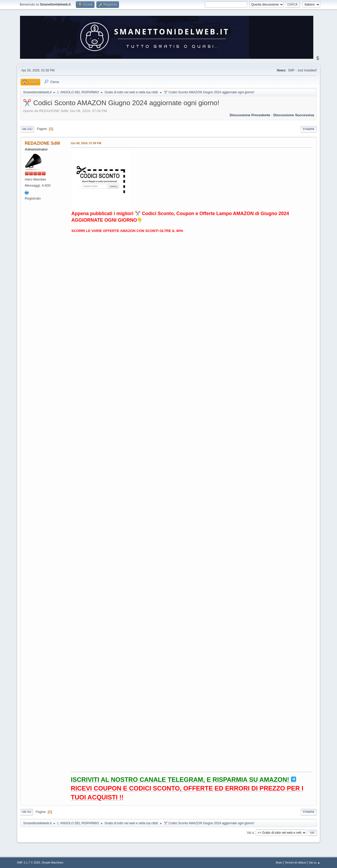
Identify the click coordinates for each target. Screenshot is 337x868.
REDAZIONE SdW (42, 143)
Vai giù (27, 129)
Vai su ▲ (314, 862)
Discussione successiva (293, 115)
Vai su (26, 811)
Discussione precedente (250, 115)
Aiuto (279, 862)
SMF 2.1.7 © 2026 (28, 862)
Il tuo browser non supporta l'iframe (190, 501)
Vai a (250, 832)
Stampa (308, 129)
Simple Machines (52, 862)
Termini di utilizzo (295, 862)
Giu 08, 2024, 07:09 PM (86, 143)
